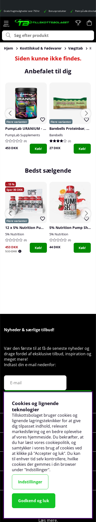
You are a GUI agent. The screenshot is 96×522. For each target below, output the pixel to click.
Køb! (38, 148)
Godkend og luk (33, 500)
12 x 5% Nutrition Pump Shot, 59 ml (36, 227)
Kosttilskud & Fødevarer (41, 48)
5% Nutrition (14, 234)
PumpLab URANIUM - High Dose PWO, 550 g (43, 128)
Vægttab (75, 48)
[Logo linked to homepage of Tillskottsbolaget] (41, 22)
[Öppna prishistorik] (19, 251)
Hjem (8, 48)
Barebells (56, 135)
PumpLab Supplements (22, 135)
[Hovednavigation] (6, 22)
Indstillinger (30, 482)
